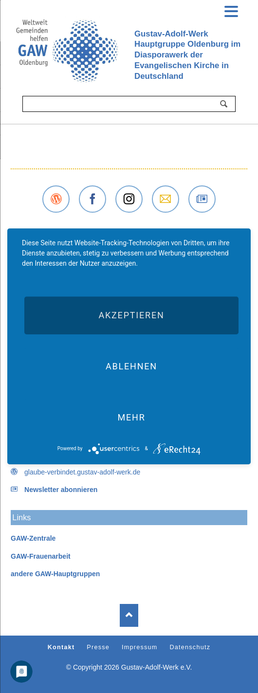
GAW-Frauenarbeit (41, 556)
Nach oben (129, 615)
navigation (231, 9)
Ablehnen (131, 366)
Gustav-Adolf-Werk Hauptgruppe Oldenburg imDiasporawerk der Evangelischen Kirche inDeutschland (187, 55)
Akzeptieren (131, 315)
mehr (131, 417)
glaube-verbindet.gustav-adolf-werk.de (82, 472)
